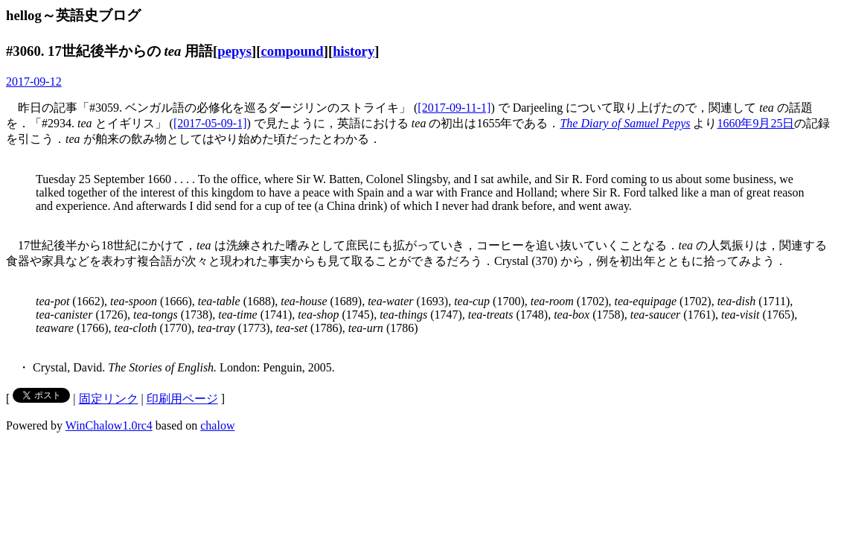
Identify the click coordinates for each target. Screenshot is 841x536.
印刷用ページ (182, 398)
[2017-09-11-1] (454, 107)
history (353, 51)
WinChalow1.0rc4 (109, 425)
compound (291, 51)
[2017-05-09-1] (210, 123)
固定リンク (108, 398)
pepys (234, 51)
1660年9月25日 (755, 123)
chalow (217, 425)
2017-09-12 (34, 81)
